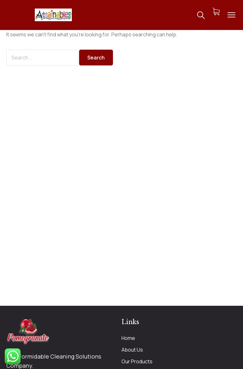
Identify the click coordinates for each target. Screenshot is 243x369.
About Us (132, 349)
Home (128, 338)
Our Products (137, 361)
